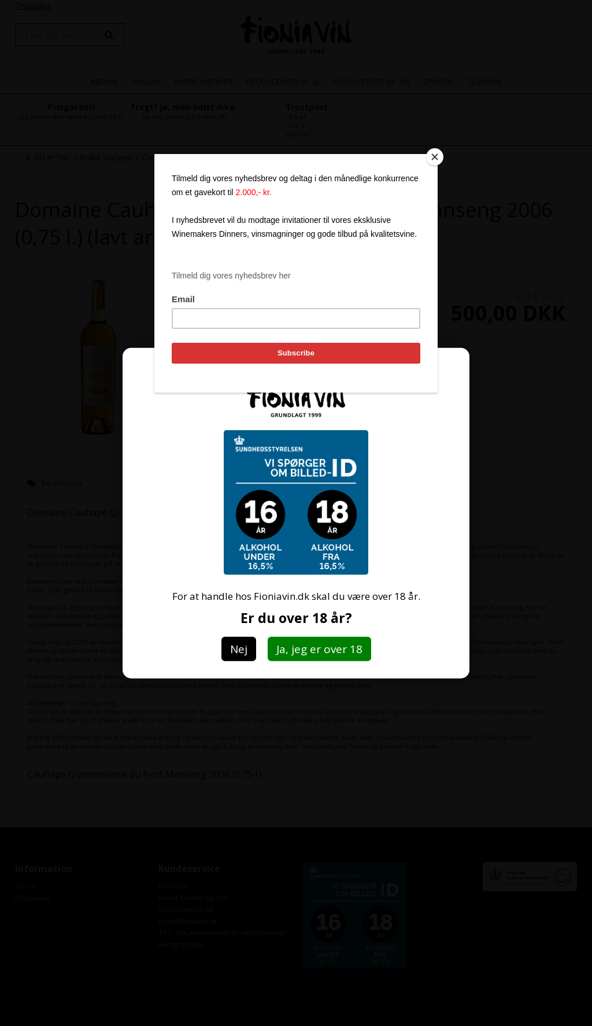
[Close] (434, 157)
